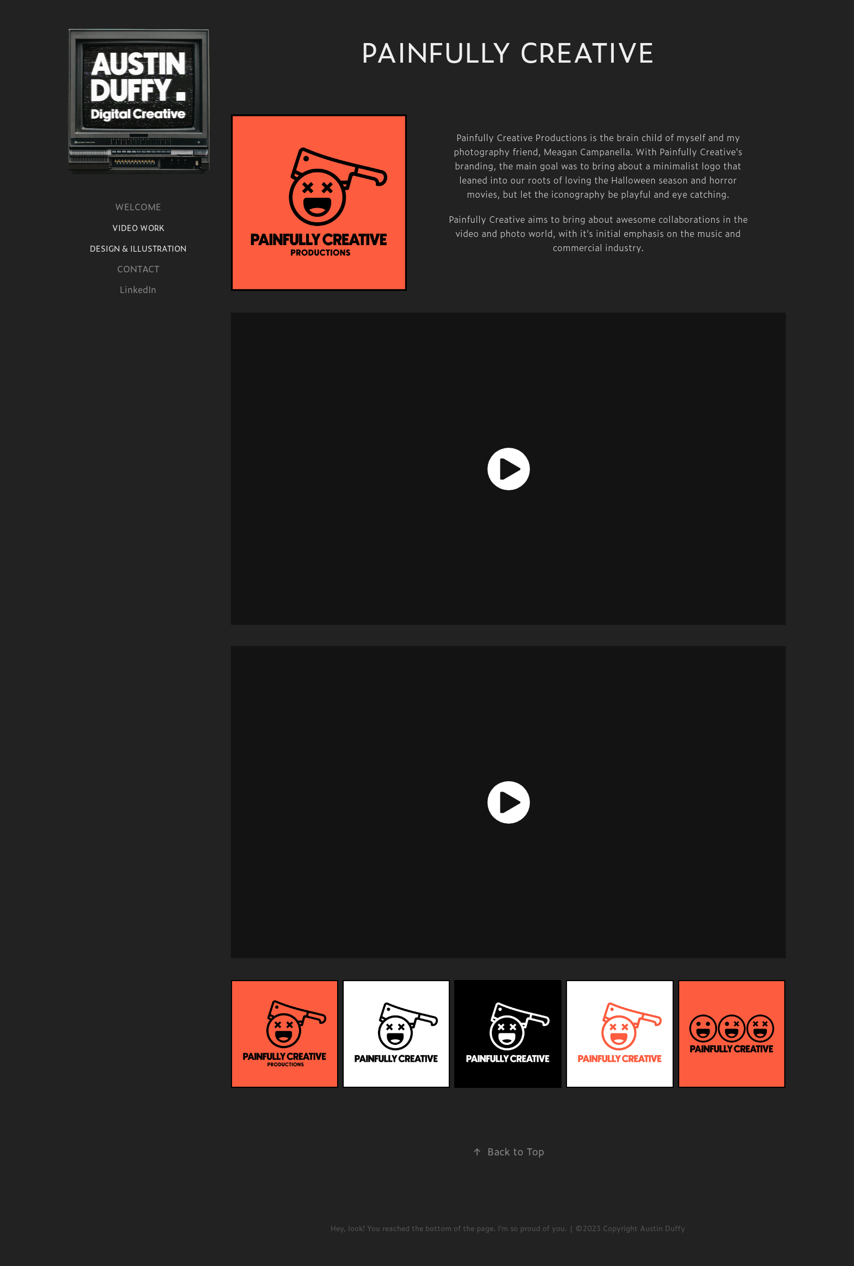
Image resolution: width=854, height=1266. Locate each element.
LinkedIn (138, 289)
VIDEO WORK (138, 227)
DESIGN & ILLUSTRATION (138, 248)
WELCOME (138, 206)
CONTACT (138, 269)
